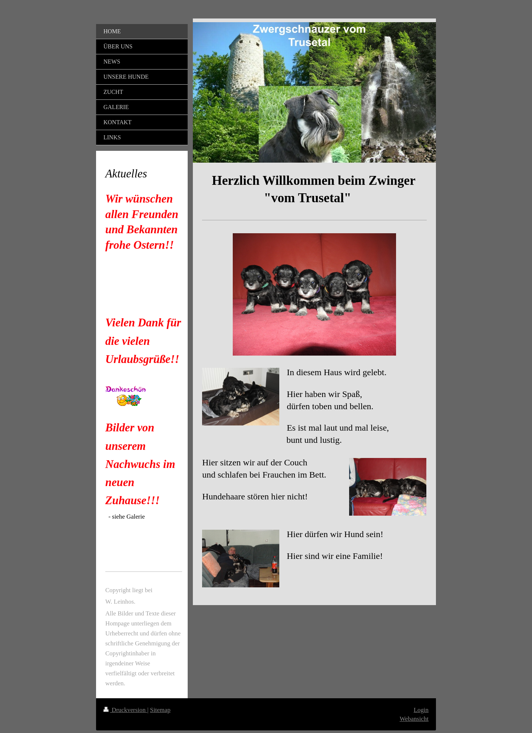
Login (421, 709)
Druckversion (125, 709)
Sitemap (160, 709)
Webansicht (414, 718)
